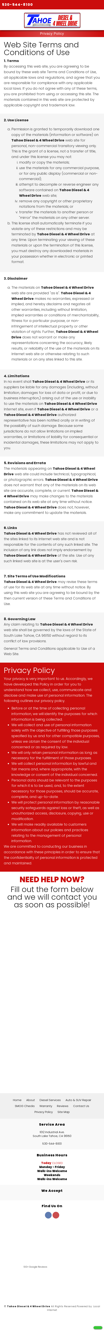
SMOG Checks (25, 1106)
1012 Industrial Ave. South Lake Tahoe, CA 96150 (52, 1134)
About (30, 1100)
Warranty (45, 1106)
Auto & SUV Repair (78, 1100)
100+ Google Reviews (35, 1266)
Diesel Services (50, 1100)
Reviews (62, 1106)
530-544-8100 (17, 4)
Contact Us (81, 1106)
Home (17, 1100)
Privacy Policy (43, 1112)
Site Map (64, 1112)
